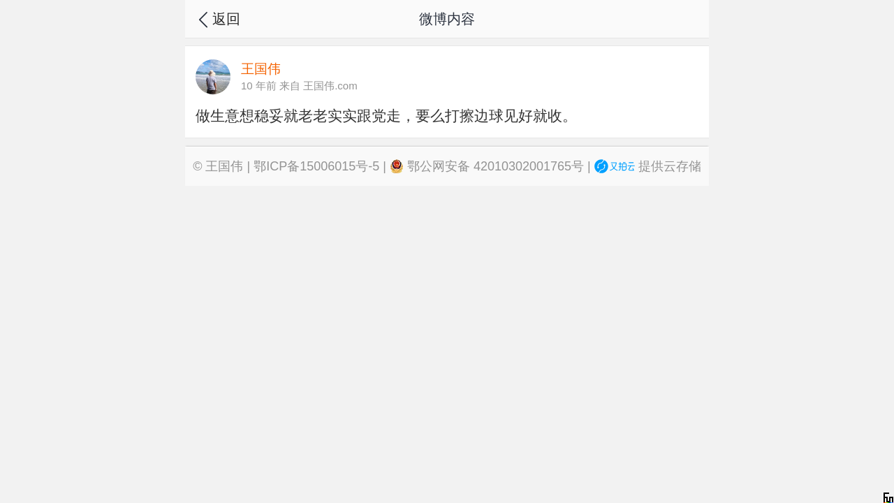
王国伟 (224, 166)
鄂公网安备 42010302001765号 (487, 166)
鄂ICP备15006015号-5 (316, 166)
